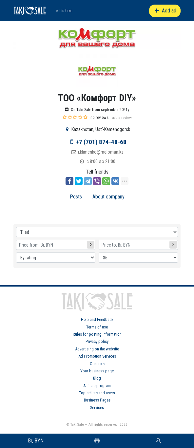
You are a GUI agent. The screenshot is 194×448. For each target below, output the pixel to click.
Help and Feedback (97, 319)
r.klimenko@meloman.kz (101, 152)
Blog (97, 378)
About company (108, 197)
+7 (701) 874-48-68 (101, 142)
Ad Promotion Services (97, 356)
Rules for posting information (97, 334)
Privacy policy (97, 341)
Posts (76, 197)
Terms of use (97, 327)
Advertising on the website (97, 348)
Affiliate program (97, 385)
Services (97, 407)
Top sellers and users (97, 392)
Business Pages (97, 400)
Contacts (97, 363)
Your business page (97, 370)
